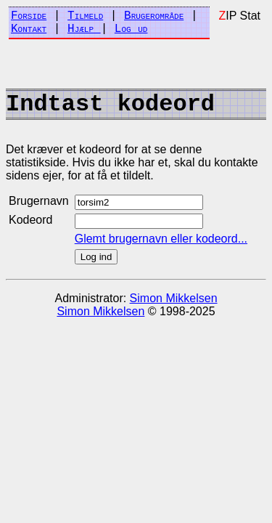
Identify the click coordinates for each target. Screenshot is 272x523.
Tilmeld (85, 16)
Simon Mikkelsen (174, 298)
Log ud (131, 29)
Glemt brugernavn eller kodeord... (161, 238)
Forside (28, 16)
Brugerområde (154, 16)
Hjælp (84, 29)
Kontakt (28, 29)
